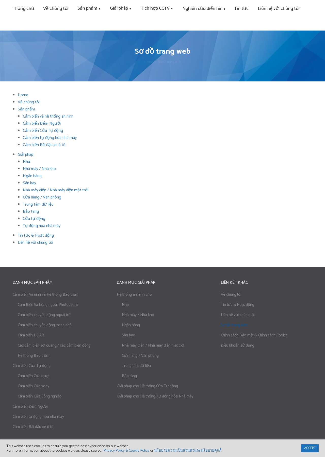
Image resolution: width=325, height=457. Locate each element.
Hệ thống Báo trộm (33, 355)
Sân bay (29, 183)
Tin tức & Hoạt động (36, 235)
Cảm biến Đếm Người (42, 123)
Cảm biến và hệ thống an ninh (48, 116)
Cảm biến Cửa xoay (33, 386)
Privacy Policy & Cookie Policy (126, 451)
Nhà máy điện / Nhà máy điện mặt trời (55, 190)
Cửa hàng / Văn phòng (42, 197)
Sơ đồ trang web (234, 325)
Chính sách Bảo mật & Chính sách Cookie (254, 335)
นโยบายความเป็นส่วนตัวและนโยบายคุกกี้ (187, 451)
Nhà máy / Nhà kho (39, 168)
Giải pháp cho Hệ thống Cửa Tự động (147, 386)
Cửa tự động (34, 218)
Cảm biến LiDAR (31, 335)
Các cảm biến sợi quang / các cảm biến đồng (54, 345)
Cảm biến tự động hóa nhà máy (50, 137)
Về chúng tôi (231, 294)
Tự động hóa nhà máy (41, 225)
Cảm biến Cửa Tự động (43, 130)
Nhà (26, 161)
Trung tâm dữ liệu (38, 204)
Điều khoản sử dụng (237, 345)
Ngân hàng (32, 176)
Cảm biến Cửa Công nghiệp (40, 396)
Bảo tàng (31, 211)
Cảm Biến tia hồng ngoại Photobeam (48, 305)
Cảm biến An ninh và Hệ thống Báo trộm (45, 294)
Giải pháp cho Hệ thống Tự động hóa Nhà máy (155, 396)
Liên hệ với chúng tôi (35, 242)
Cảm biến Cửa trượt (34, 376)
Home (23, 95)
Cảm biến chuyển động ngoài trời (44, 315)
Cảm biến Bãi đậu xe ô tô (44, 144)
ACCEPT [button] (310, 448)
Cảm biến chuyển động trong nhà (45, 325)
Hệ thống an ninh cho (134, 294)
